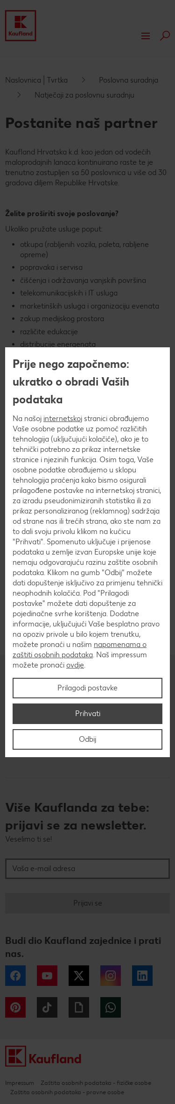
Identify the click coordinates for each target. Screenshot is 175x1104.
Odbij (87, 739)
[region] (87, 552)
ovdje (75, 665)
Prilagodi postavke (87, 687)
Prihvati (87, 713)
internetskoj (62, 418)
